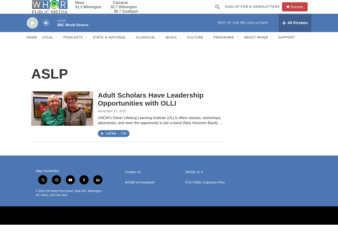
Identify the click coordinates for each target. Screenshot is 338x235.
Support (286, 47)
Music (171, 47)
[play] (32, 33)
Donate (300, 12)
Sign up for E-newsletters (254, 12)
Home (32, 47)
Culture (195, 47)
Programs (223, 47)
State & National (109, 47)
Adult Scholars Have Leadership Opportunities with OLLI (150, 109)
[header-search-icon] (219, 12)
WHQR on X (194, 182)
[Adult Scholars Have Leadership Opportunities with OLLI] (62, 119)
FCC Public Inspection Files (205, 192)
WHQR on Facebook (140, 192)
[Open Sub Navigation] (57, 47)
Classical (146, 47)
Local (48, 47)
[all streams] (295, 33)
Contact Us (133, 182)
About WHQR (256, 47)
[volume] (46, 33)
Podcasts (73, 47)
